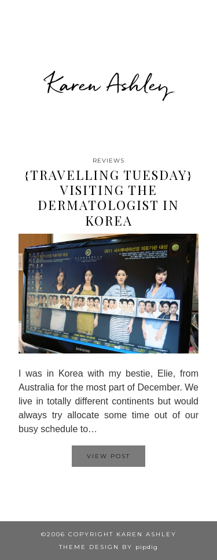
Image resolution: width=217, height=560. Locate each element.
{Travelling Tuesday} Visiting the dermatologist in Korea (109, 197)
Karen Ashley (108, 84)
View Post (108, 456)
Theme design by (108, 547)
